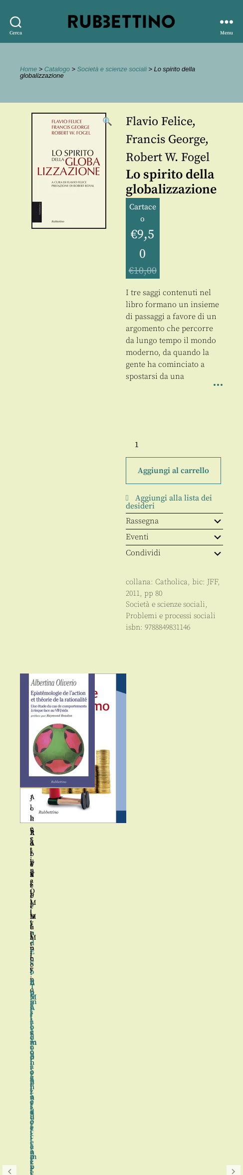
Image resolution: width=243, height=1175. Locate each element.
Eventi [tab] (174, 537)
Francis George (165, 139)
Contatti (26, 1110)
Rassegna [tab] (174, 521)
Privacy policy (37, 1133)
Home (28, 69)
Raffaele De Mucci (172, 833)
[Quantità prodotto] (146, 444)
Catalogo (57, 69)
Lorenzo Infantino (71, 833)
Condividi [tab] (174, 553)
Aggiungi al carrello (173, 471)
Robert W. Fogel (168, 157)
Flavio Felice (159, 121)
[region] (121, 796)
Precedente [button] (9, 797)
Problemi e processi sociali (171, 616)
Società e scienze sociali (112, 69)
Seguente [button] (234, 797)
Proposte (27, 1122)
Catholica (171, 582)
